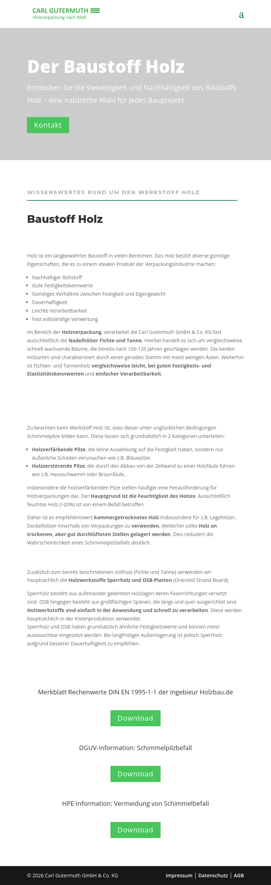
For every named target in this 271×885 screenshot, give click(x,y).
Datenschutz (213, 875)
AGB (239, 875)
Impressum (179, 875)
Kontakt (48, 125)
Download (135, 718)
